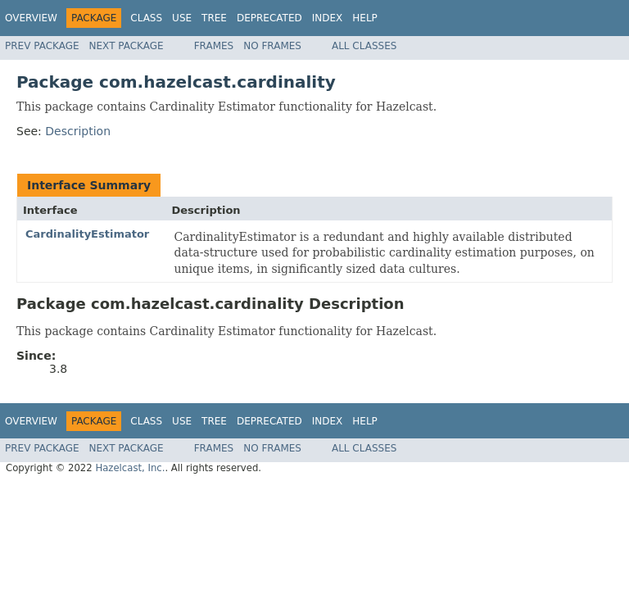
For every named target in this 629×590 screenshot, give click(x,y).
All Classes (364, 46)
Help (365, 18)
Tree (214, 18)
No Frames (272, 46)
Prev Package (42, 46)
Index (327, 18)
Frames (214, 46)
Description (78, 131)
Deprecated (269, 18)
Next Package (126, 46)
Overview (31, 18)
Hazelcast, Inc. (130, 468)
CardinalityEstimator (87, 234)
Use (182, 18)
